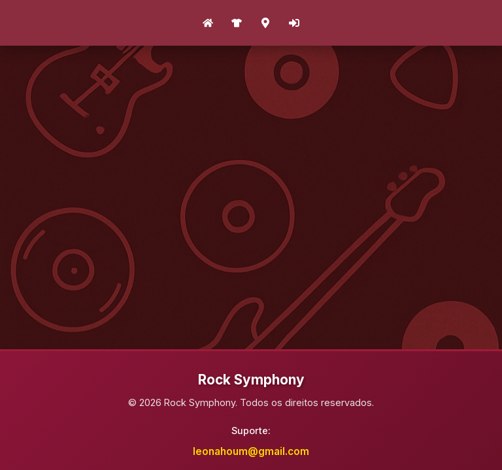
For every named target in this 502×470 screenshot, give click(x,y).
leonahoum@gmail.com (251, 451)
